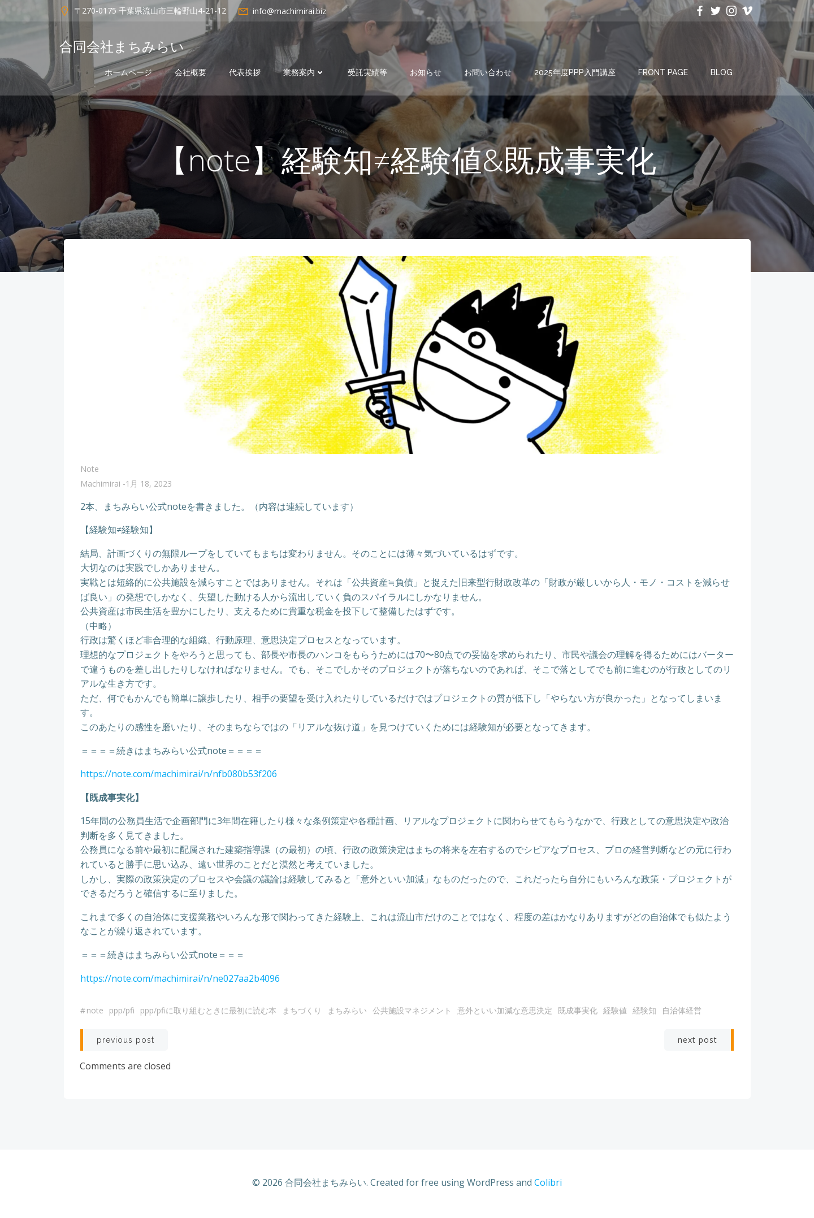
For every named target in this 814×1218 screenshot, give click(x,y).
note (89, 470)
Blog (722, 72)
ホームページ (128, 72)
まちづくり (302, 1012)
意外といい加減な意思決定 (504, 1012)
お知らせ (425, 72)
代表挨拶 (245, 72)
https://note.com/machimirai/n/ (146, 775)
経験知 (644, 1012)
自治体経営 (682, 1012)
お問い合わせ (488, 72)
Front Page (663, 72)
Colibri (548, 1184)
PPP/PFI (122, 1012)
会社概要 (190, 72)
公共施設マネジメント (412, 1012)
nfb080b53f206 (245, 775)
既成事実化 (577, 1012)
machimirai (100, 485)
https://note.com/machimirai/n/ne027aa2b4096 (180, 979)
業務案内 (304, 72)
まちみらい (347, 1012)
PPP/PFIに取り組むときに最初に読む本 (208, 1012)
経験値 (615, 1012)
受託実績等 (367, 72)
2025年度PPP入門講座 (575, 72)
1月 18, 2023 (148, 485)
